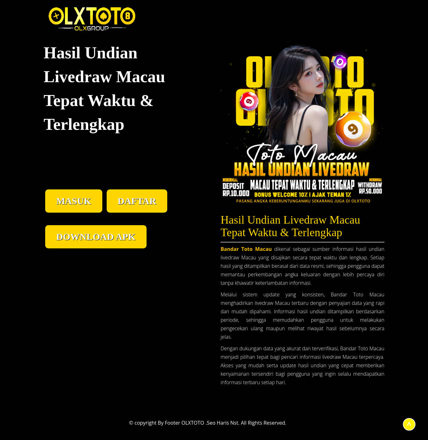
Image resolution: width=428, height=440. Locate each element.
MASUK (73, 201)
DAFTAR (137, 201)
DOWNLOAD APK (96, 236)
